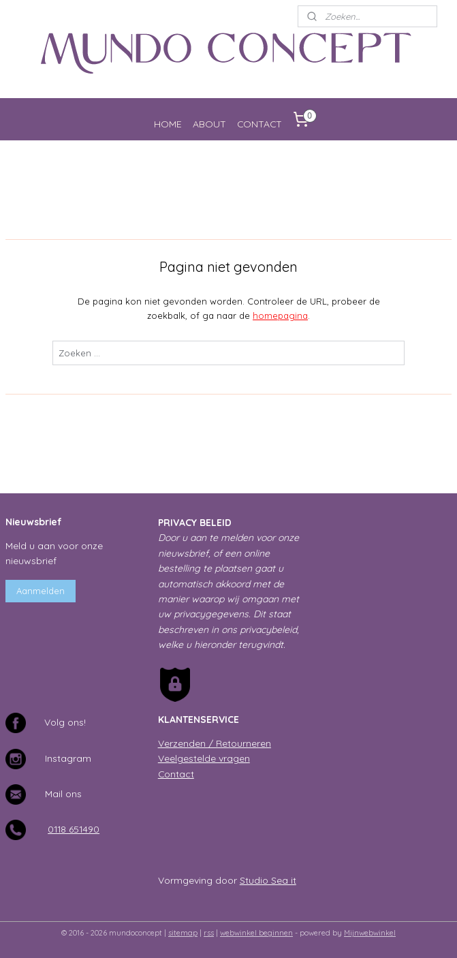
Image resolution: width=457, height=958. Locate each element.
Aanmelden (40, 590)
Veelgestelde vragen (204, 758)
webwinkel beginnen (256, 933)
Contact (176, 773)
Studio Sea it (268, 880)
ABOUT (209, 123)
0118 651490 (73, 829)
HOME (168, 123)
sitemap (183, 933)
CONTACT (259, 123)
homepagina (280, 315)
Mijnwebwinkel (370, 933)
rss (209, 933)
